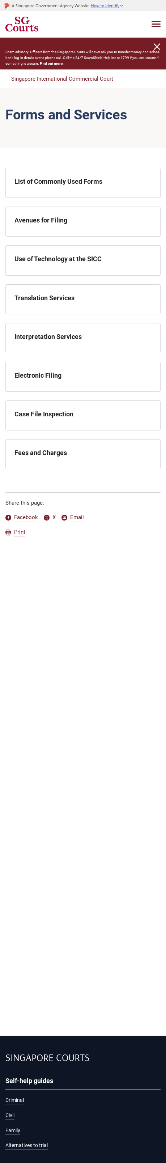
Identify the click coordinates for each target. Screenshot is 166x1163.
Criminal (14, 1100)
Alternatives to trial (26, 1145)
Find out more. (52, 63)
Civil (9, 1115)
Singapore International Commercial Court (62, 79)
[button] (107, 5)
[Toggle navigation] (156, 24)
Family (12, 1131)
